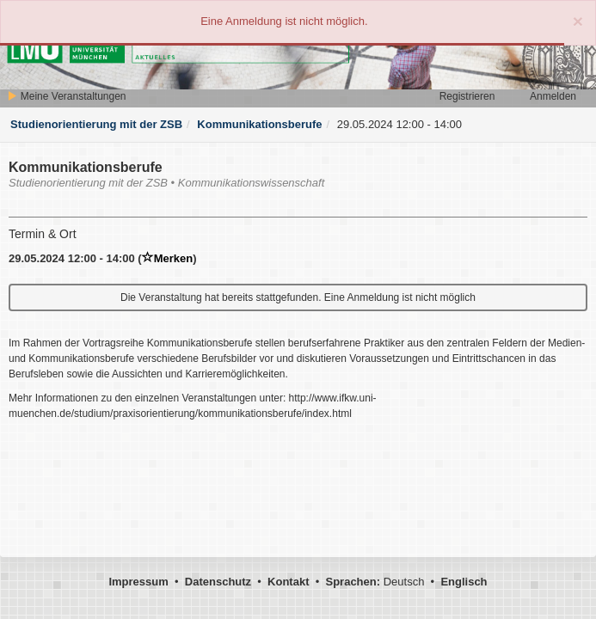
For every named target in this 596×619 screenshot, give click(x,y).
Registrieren (467, 96)
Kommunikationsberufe (259, 124)
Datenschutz (218, 581)
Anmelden (553, 96)
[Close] (578, 21)
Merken (168, 258)
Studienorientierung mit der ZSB (96, 124)
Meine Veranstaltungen (66, 96)
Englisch (463, 581)
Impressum (138, 581)
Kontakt (288, 581)
